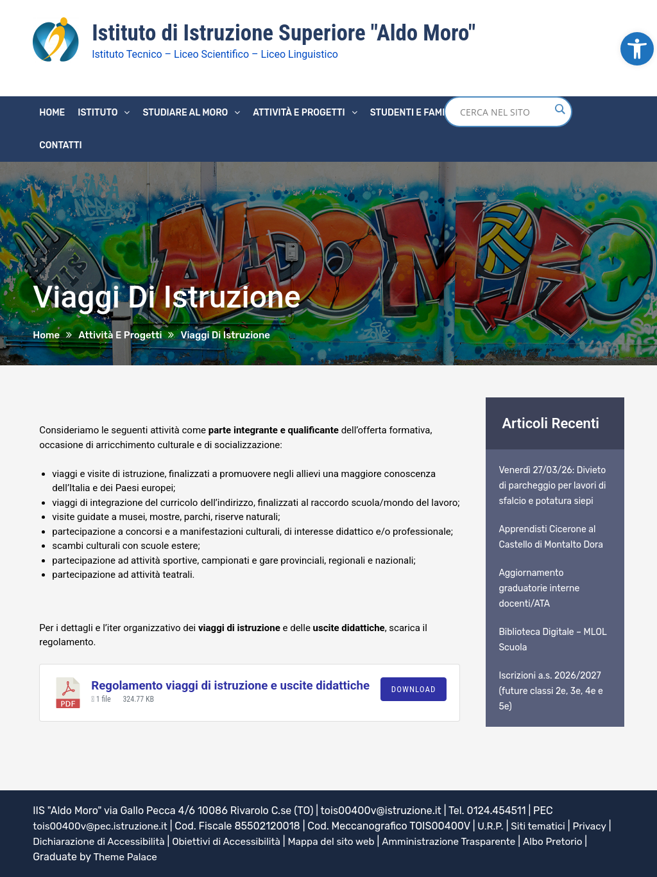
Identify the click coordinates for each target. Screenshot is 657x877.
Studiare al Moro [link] (185, 112)
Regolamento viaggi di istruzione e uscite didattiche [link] (230, 685)
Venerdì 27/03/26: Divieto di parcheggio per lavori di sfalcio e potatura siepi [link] (552, 485)
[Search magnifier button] (559, 108)
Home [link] (52, 112)
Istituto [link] (97, 112)
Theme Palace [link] (126, 856)
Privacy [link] (600, 825)
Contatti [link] (60, 144)
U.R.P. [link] (497, 825)
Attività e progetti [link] (299, 112)
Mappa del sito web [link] (344, 841)
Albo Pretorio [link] (576, 841)
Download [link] (413, 688)
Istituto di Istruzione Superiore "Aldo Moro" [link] (290, 32)
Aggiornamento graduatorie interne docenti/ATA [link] (539, 588)
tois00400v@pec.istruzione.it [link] (103, 825)
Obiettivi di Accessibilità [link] (235, 841)
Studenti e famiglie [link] (417, 112)
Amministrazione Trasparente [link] (467, 841)
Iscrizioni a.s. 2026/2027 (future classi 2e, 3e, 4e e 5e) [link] (550, 690)
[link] (637, 48)
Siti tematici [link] (547, 825)
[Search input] (505, 111)
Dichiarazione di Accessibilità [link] (102, 841)
